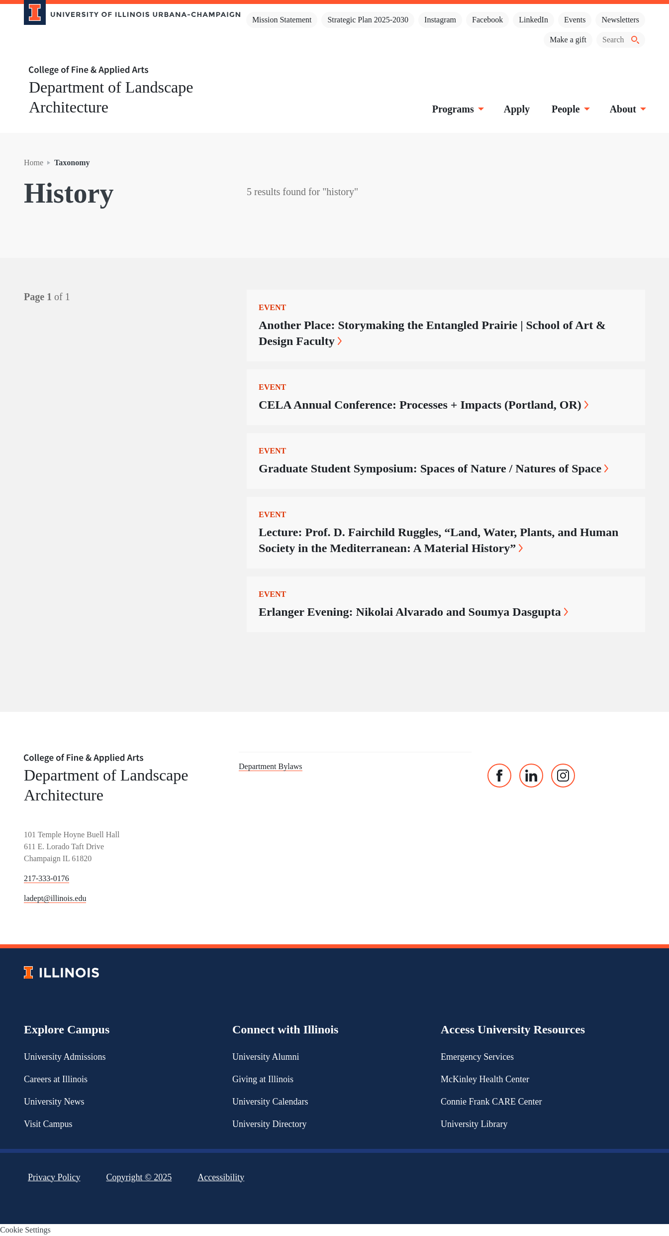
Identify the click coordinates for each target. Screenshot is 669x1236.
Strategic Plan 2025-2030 (367, 19)
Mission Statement (282, 19)
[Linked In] (531, 775)
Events (575, 19)
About (627, 109)
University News (54, 1102)
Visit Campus (48, 1124)
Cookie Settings (25, 1230)
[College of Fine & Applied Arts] (128, 70)
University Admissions (65, 1057)
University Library (474, 1124)
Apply (517, 109)
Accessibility (220, 1177)
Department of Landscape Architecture (111, 97)
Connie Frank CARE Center (491, 1102)
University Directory (269, 1124)
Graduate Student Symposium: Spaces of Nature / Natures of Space (433, 468)
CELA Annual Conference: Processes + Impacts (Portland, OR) (423, 404)
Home (33, 162)
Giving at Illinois (262, 1079)
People (570, 109)
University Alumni (265, 1057)
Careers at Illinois (56, 1079)
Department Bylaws (270, 766)
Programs (457, 109)
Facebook (487, 19)
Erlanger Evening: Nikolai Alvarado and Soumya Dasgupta (413, 611)
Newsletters (620, 19)
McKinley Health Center (485, 1079)
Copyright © (139, 1177)
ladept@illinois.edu (55, 898)
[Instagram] (563, 775)
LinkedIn (533, 19)
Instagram (440, 19)
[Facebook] (499, 775)
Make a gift (568, 39)
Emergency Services (477, 1057)
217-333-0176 (46, 878)
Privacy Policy (54, 1177)
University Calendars (270, 1102)
